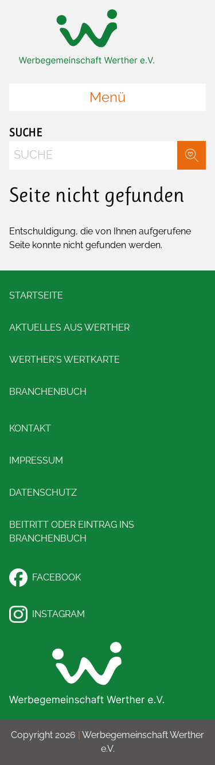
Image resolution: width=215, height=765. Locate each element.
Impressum (36, 460)
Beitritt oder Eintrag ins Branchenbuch (71, 531)
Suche (25, 132)
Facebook (45, 577)
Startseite (36, 295)
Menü (107, 97)
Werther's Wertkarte (64, 359)
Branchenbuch (48, 391)
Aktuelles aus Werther (69, 327)
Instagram (47, 614)
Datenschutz (43, 492)
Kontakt (30, 428)
